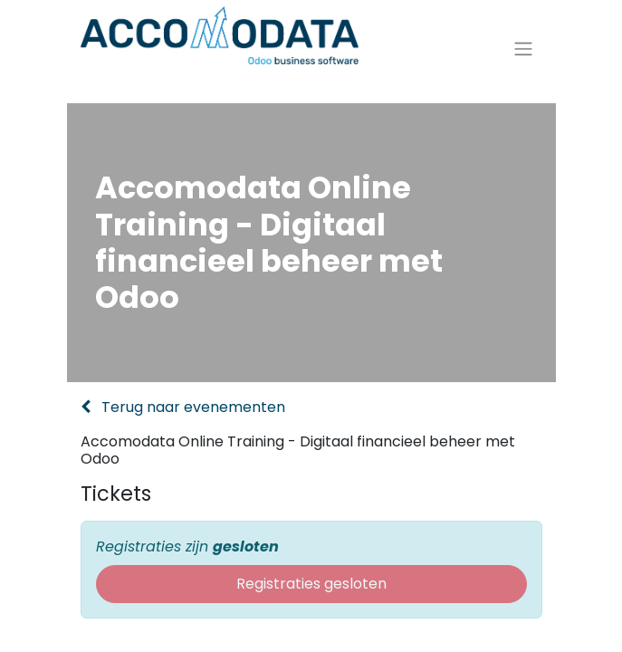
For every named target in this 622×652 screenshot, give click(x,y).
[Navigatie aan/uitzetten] (523, 56)
